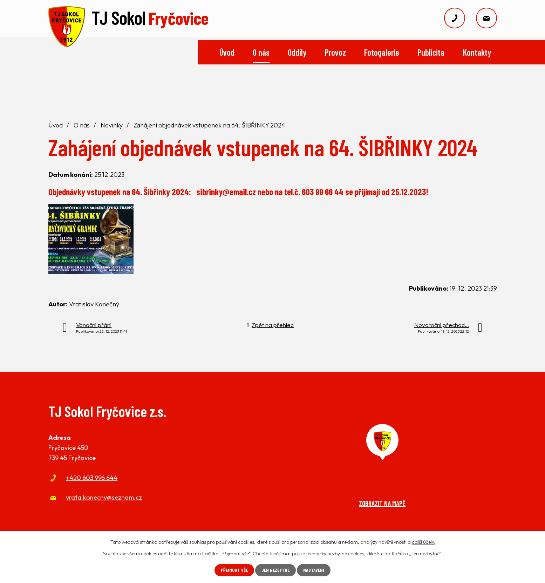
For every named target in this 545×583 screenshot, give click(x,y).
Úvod (226, 52)
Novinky (112, 125)
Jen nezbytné (276, 570)
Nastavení (315, 570)
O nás (261, 52)
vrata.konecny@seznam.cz (104, 497)
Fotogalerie (381, 52)
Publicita (430, 52)
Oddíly (297, 52)
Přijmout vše (233, 570)
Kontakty (477, 52)
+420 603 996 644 (91, 478)
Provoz (335, 52)
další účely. (423, 542)
